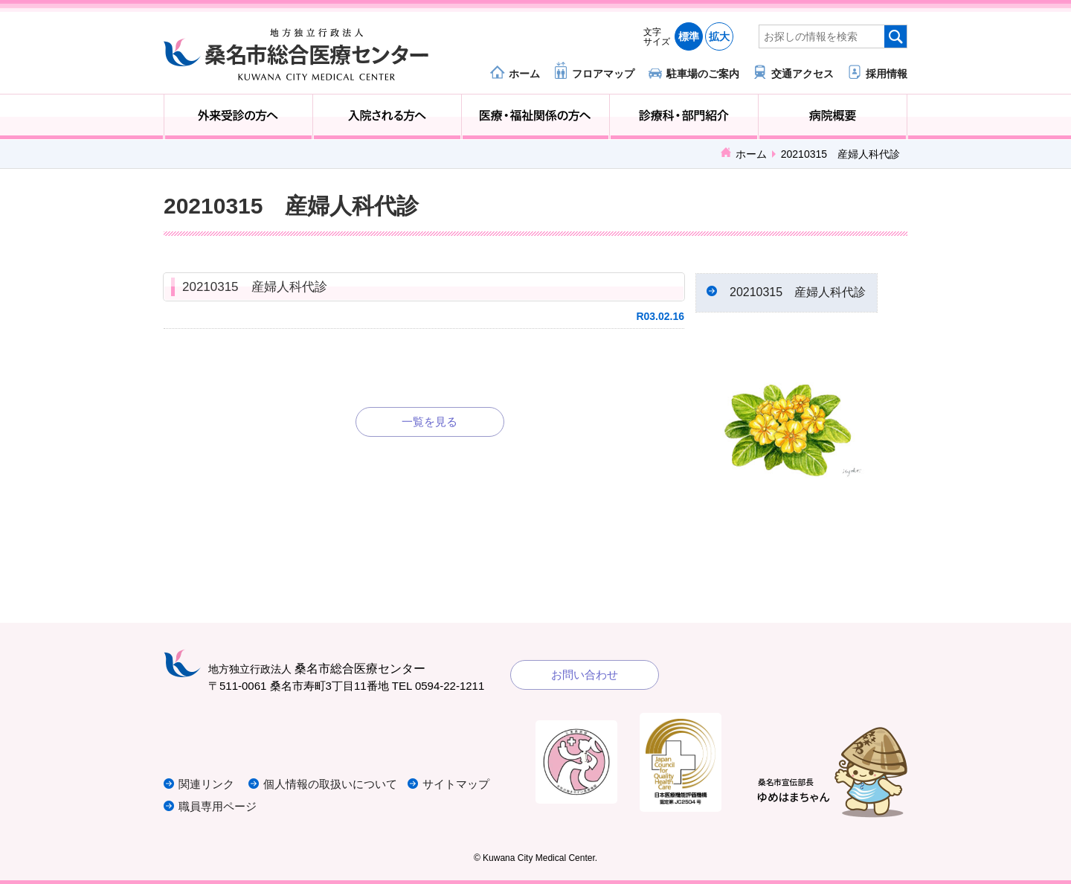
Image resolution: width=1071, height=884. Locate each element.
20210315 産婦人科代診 (254, 287)
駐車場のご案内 (702, 73)
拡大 (719, 36)
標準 (688, 36)
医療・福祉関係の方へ (536, 117)
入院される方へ (387, 117)
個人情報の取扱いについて (330, 783)
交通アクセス (802, 73)
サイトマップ (455, 783)
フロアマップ (603, 73)
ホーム (524, 73)
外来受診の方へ (238, 117)
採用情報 (886, 73)
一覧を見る (429, 421)
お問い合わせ (584, 674)
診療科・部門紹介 (684, 117)
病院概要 (832, 117)
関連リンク (206, 783)
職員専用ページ (217, 806)
